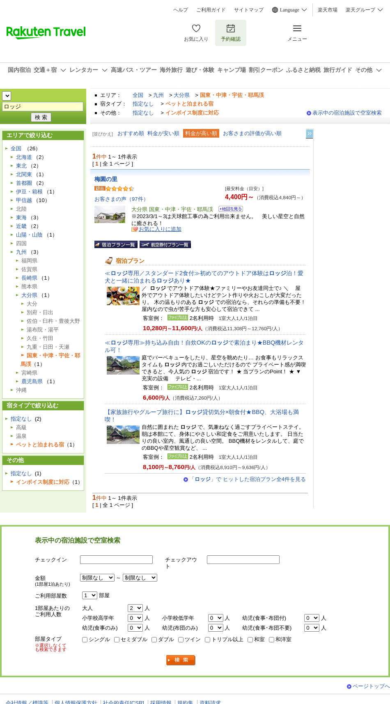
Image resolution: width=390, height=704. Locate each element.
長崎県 (29, 278)
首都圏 (24, 183)
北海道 (24, 157)
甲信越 (24, 200)
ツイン (193, 639)
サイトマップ (249, 10)
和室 (259, 639)
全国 (138, 95)
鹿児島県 (32, 381)
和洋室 (283, 639)
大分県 (182, 95)
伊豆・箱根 (29, 192)
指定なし (143, 104)
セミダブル (134, 639)
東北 (21, 166)
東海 (21, 217)
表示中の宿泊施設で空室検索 (347, 113)
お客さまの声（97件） (121, 199)
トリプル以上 (227, 639)
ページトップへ (371, 686)
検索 (181, 660)
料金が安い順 (163, 133)
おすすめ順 (130, 133)
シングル (99, 639)
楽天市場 (327, 10)
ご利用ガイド (211, 10)
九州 (158, 95)
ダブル (166, 639)
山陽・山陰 (29, 235)
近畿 (21, 226)
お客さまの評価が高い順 (252, 133)
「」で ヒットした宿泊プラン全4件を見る (247, 479)
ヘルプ (180, 10)
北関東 (24, 174)
